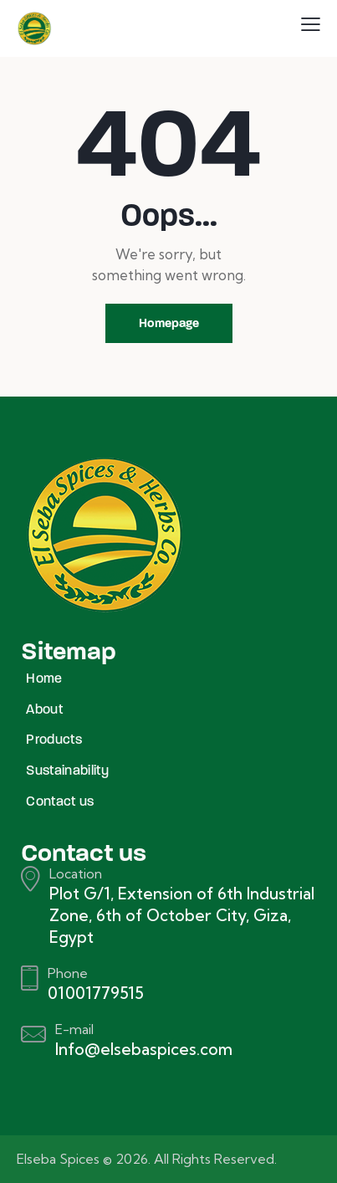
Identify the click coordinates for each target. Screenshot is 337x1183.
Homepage (169, 322)
